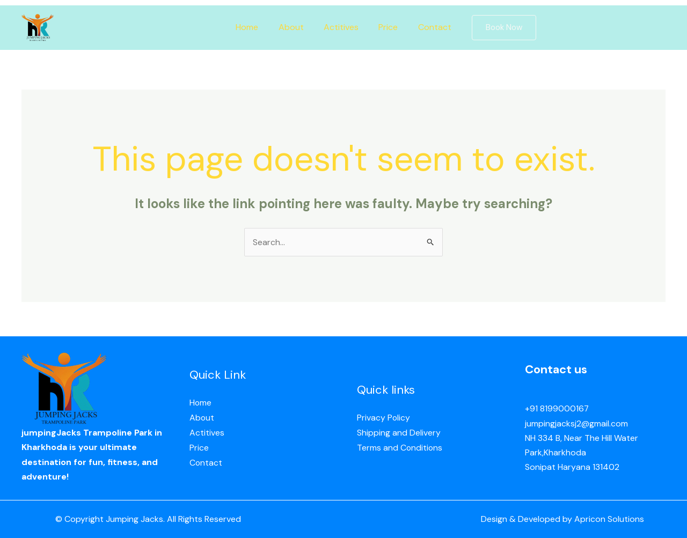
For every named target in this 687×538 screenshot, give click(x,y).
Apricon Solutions (609, 519)
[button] (497, 27)
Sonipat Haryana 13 (562, 467)
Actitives (341, 27)
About (293, 27)
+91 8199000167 (557, 409)
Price (385, 27)
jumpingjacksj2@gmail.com (576, 423)
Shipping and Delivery (399, 433)
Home (253, 27)
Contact (428, 27)
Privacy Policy (384, 418)
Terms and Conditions (400, 447)
